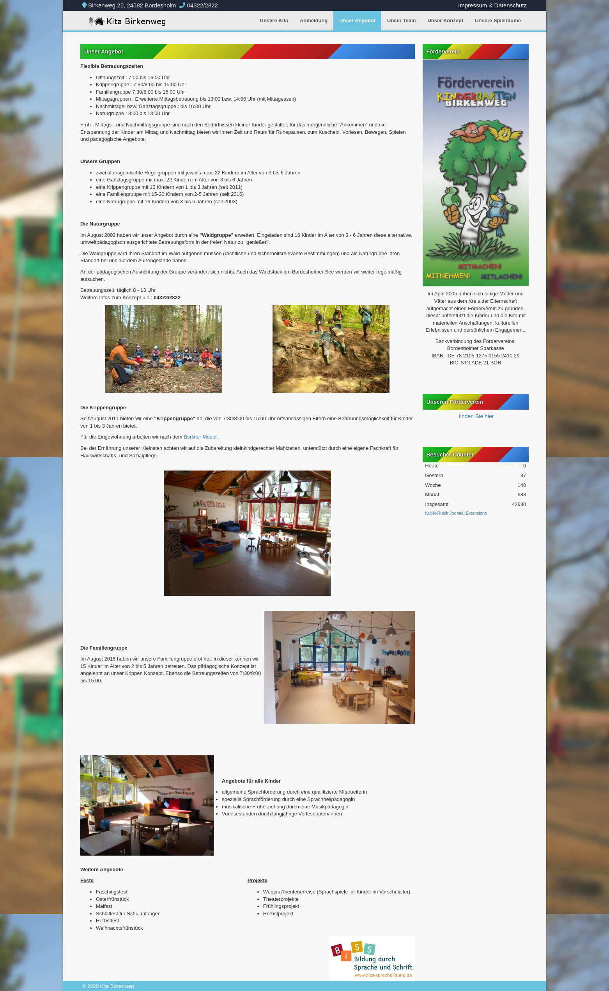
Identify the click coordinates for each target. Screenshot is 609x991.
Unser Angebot (357, 20)
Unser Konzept (445, 20)
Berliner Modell (201, 437)
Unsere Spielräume (498, 20)
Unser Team (401, 20)
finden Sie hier (475, 416)
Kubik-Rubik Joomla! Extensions (456, 513)
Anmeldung (314, 20)
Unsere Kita (274, 20)
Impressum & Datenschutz (492, 5)
